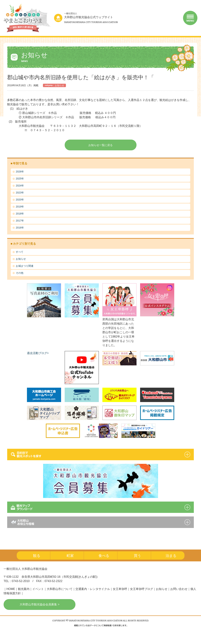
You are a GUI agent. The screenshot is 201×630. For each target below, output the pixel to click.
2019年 (20, 206)
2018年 (20, 213)
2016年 (20, 227)
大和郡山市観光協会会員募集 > (39, 604)
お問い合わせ (179, 588)
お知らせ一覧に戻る (100, 145)
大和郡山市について (60, 588)
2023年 (20, 192)
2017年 (20, 220)
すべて (19, 251)
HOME (10, 588)
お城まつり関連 (24, 265)
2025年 (20, 178)
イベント (38, 588)
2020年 (20, 199)
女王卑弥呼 (120, 588)
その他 (19, 272)
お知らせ (21, 258)
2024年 (20, 185)
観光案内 (23, 588)
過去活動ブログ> (38, 353)
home (58, 18)
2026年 (20, 171)
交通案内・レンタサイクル (92, 588)
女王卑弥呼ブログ (141, 588)
